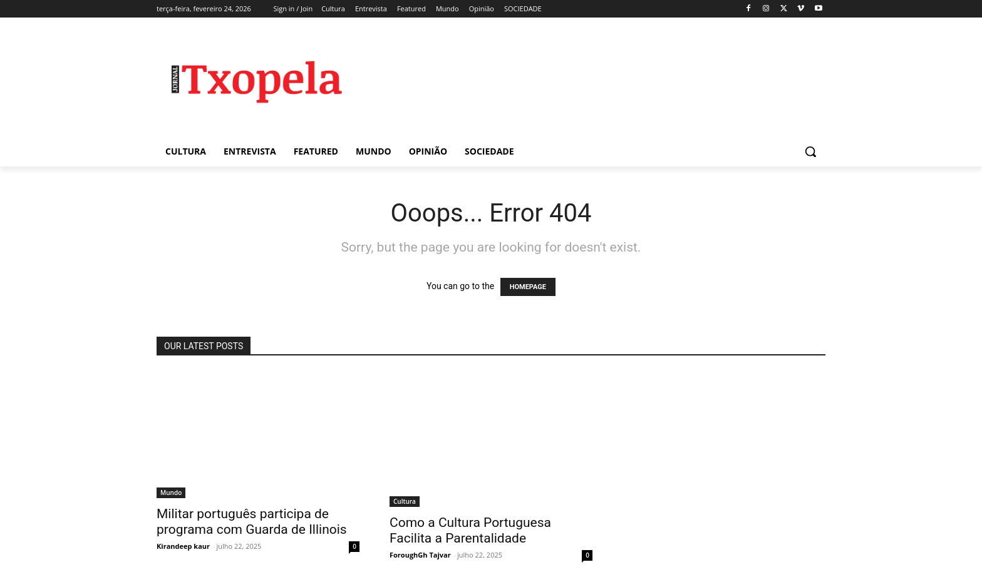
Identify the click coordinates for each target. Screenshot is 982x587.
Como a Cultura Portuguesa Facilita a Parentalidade (470, 530)
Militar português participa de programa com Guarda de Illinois (252, 521)
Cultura (404, 501)
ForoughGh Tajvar (420, 554)
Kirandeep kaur (183, 546)
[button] (810, 151)
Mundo (171, 492)
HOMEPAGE (528, 287)
